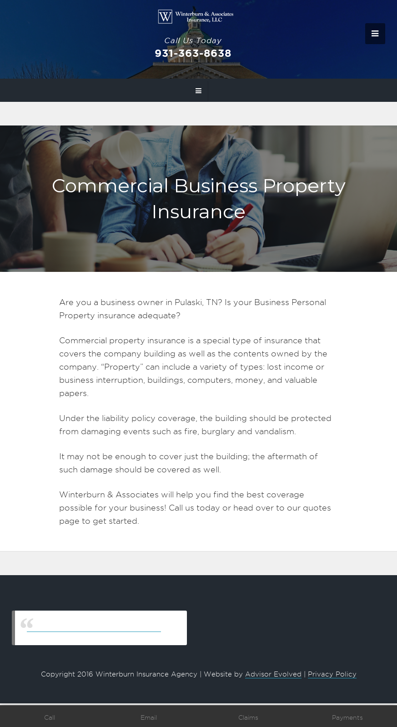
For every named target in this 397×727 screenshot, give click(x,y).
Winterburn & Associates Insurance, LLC (94, 628)
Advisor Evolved (273, 674)
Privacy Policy (332, 674)
